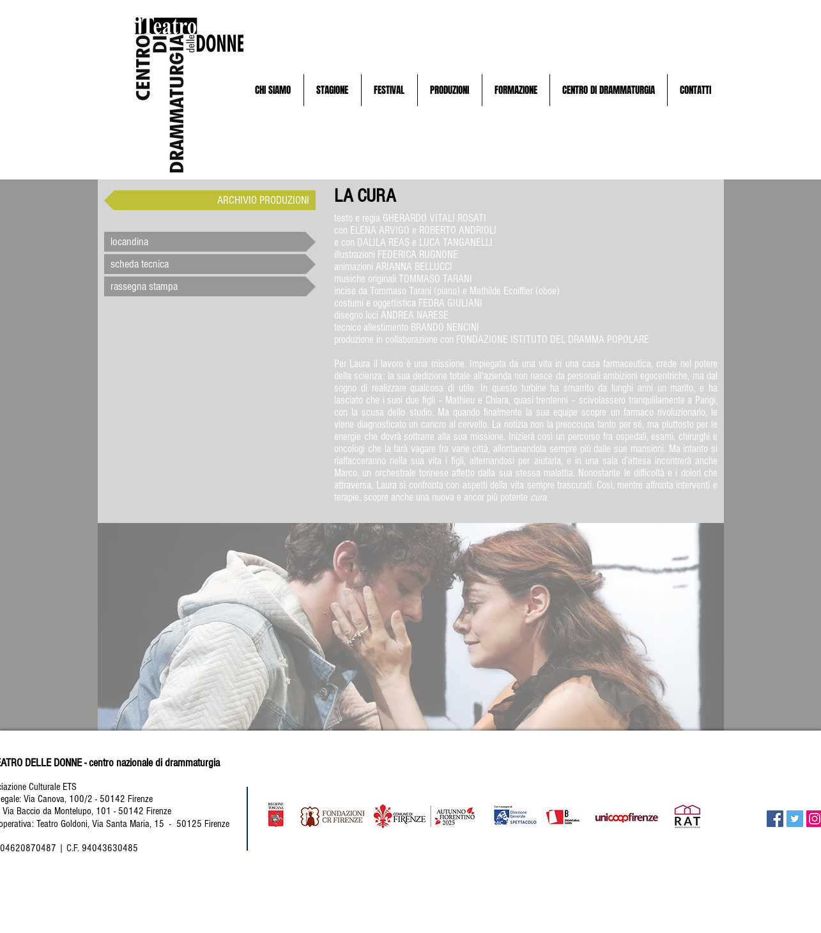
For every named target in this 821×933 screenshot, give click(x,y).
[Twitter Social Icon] (794, 818)
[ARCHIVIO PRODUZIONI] (210, 200)
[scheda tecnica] (210, 264)
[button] (273, 90)
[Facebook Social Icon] (775, 818)
